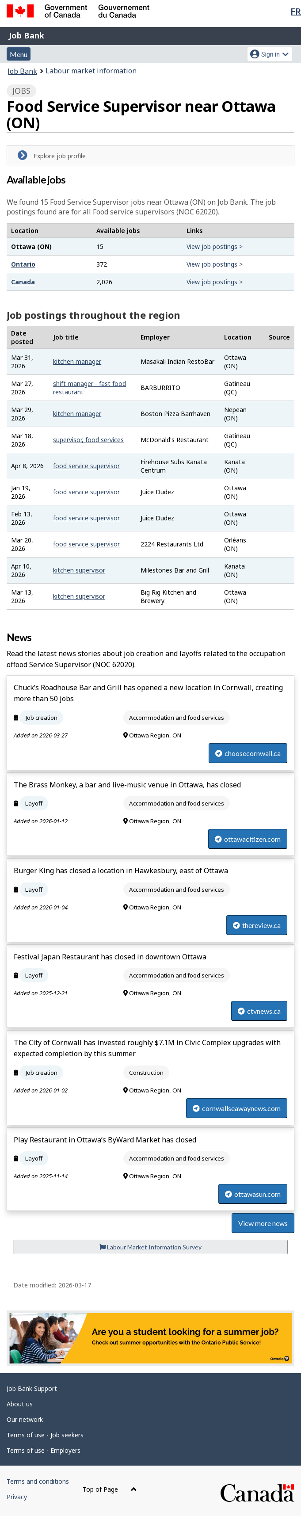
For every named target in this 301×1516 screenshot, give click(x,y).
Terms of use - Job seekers (45, 1435)
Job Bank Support (32, 1388)
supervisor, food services (88, 439)
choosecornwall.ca (248, 753)
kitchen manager (77, 361)
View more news (263, 1223)
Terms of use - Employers (43, 1450)
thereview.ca (257, 925)
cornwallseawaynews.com (237, 1108)
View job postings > (215, 246)
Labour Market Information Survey (150, 1247)
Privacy (17, 1497)
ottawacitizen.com (248, 839)
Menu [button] (18, 54)
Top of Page (110, 1489)
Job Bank (26, 35)
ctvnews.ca (259, 1011)
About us (20, 1404)
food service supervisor (86, 466)
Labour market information (91, 71)
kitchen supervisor (79, 570)
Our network (25, 1419)
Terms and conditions (38, 1481)
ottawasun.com (253, 1194)
